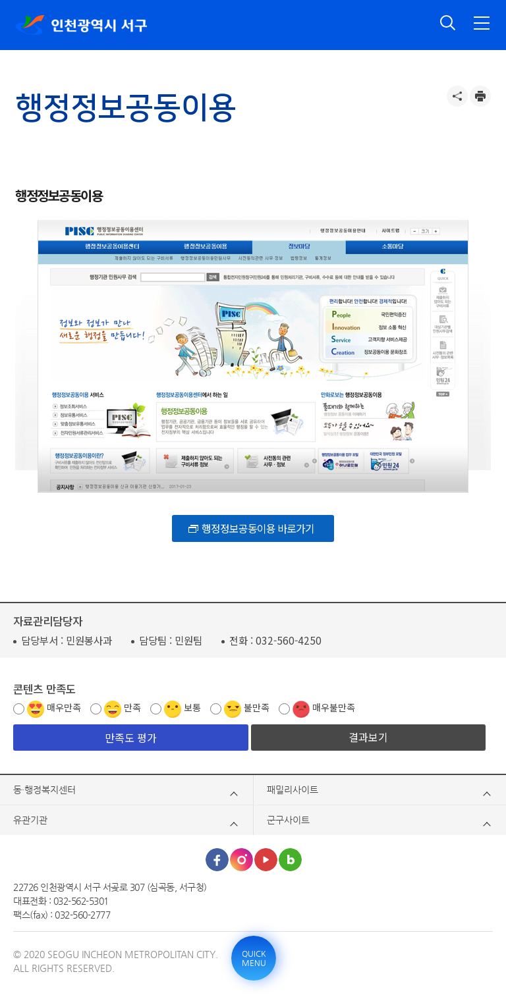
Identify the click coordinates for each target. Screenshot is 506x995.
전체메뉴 (482, 23)
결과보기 (368, 737)
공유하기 (457, 96)
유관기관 (30, 820)
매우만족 (64, 707)
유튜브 (265, 859)
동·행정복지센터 (44, 789)
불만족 (256, 707)
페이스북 (217, 859)
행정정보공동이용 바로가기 (258, 528)
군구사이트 (288, 820)
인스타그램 (241, 859)
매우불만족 (333, 707)
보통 (192, 707)
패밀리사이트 (292, 789)
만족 (132, 707)
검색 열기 (448, 23)
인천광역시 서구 (81, 25)
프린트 (480, 96)
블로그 (290, 859)
